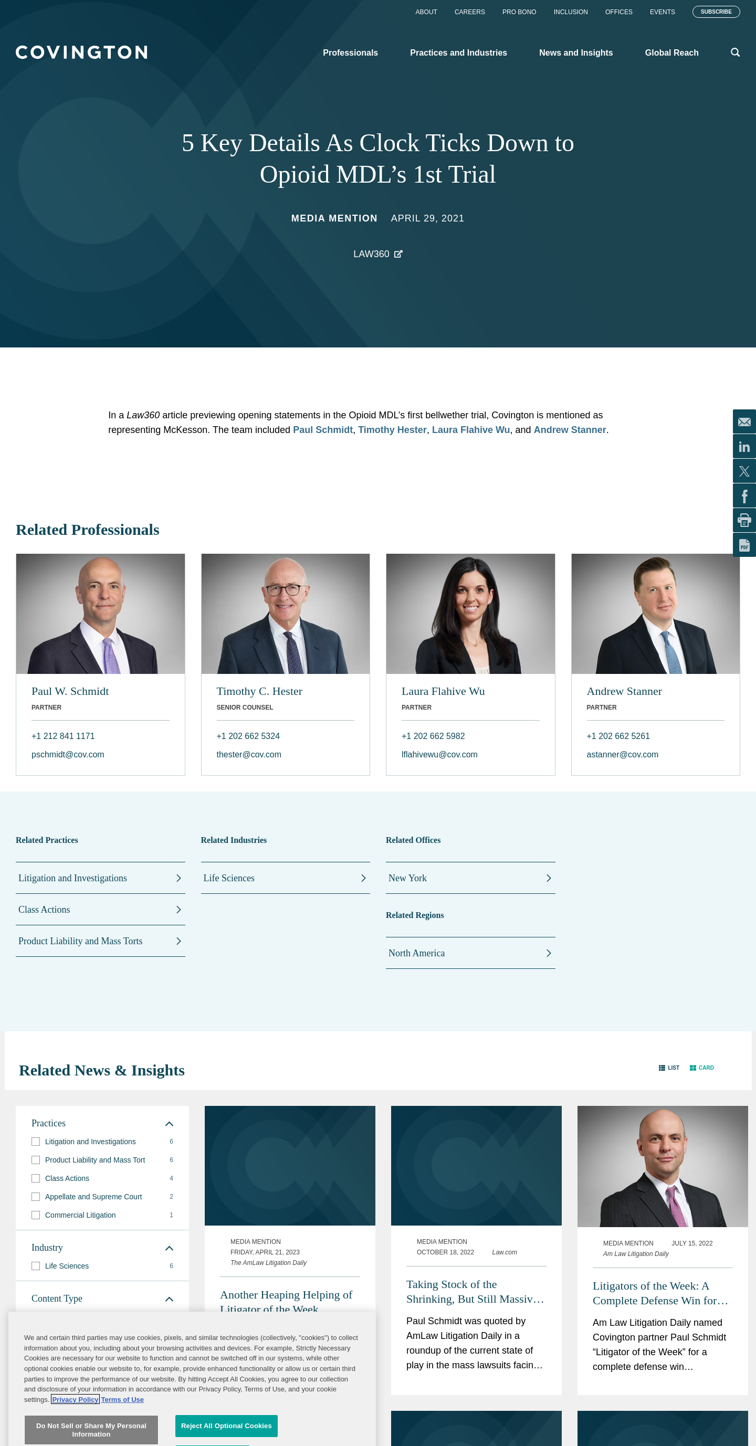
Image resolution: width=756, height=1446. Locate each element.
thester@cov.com (249, 754)
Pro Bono (519, 12)
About (426, 12)
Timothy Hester (392, 430)
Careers (470, 12)
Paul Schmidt (323, 430)
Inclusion (571, 12)
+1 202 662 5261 (618, 736)
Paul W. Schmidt (70, 691)
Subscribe (716, 12)
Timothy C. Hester (260, 691)
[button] (669, 1067)
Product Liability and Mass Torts (80, 941)
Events (662, 12)
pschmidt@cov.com (68, 754)
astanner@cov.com (623, 754)
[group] (102, 1141)
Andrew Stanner (570, 430)
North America (416, 953)
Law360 (371, 254)
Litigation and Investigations (72, 878)
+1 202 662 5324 (248, 736)
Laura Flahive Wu (471, 430)
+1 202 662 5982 (433, 736)
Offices (619, 12)
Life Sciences (229, 878)
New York (407, 878)
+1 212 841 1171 (63, 736)
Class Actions (44, 909)
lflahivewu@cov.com (440, 754)
